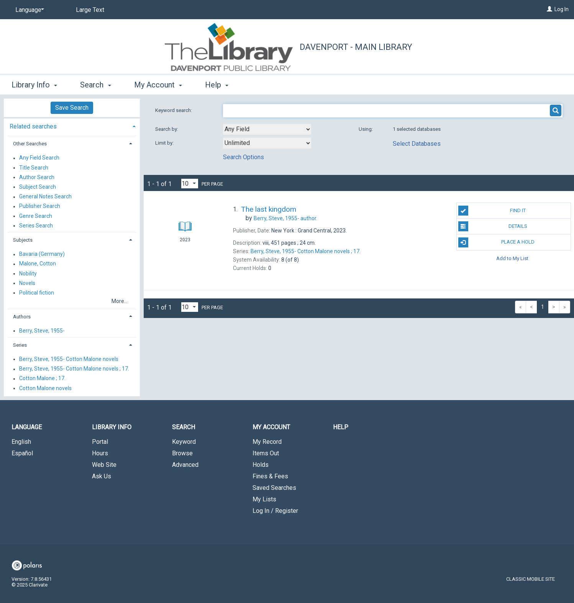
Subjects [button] (23, 240)
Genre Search (35, 216)
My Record (267, 441)
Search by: (167, 129)
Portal (100, 441)
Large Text (90, 9)
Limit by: (165, 143)
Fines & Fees (270, 476)
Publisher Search (39, 206)
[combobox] (267, 129)
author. (285, 218)
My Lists (264, 499)
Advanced (185, 464)
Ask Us (101, 476)
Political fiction (36, 293)
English (21, 441)
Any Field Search (39, 158)
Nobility (28, 273)
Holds (261, 464)
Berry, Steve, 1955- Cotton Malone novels (68, 359)
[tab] (72, 125)
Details (493, 226)
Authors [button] (22, 317)
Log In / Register (275, 510)
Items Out (266, 453)
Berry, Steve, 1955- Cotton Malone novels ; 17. (74, 369)
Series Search (36, 225)
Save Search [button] (72, 107)
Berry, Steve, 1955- (42, 331)
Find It (492, 211)
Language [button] (26, 427)
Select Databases (417, 143)
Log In (561, 9)
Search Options (243, 157)
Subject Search (37, 187)
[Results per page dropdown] (189, 183)
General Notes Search (45, 197)
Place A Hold (496, 242)
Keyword (184, 441)
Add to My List (512, 258)
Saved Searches (274, 487)
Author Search (36, 177)
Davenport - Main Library (356, 47)
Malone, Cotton (37, 264)
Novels (27, 283)
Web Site (104, 464)
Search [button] (95, 84)
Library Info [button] (34, 84)
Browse (182, 453)
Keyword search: (174, 110)
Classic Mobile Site (530, 579)
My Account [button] (158, 84)
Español (22, 453)
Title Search (33, 168)
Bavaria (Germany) (42, 254)
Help (340, 427)
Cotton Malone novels (45, 388)
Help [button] (216, 84)
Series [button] (20, 345)
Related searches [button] (33, 126)
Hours (100, 453)
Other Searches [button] (30, 144)
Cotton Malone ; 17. (42, 379)
